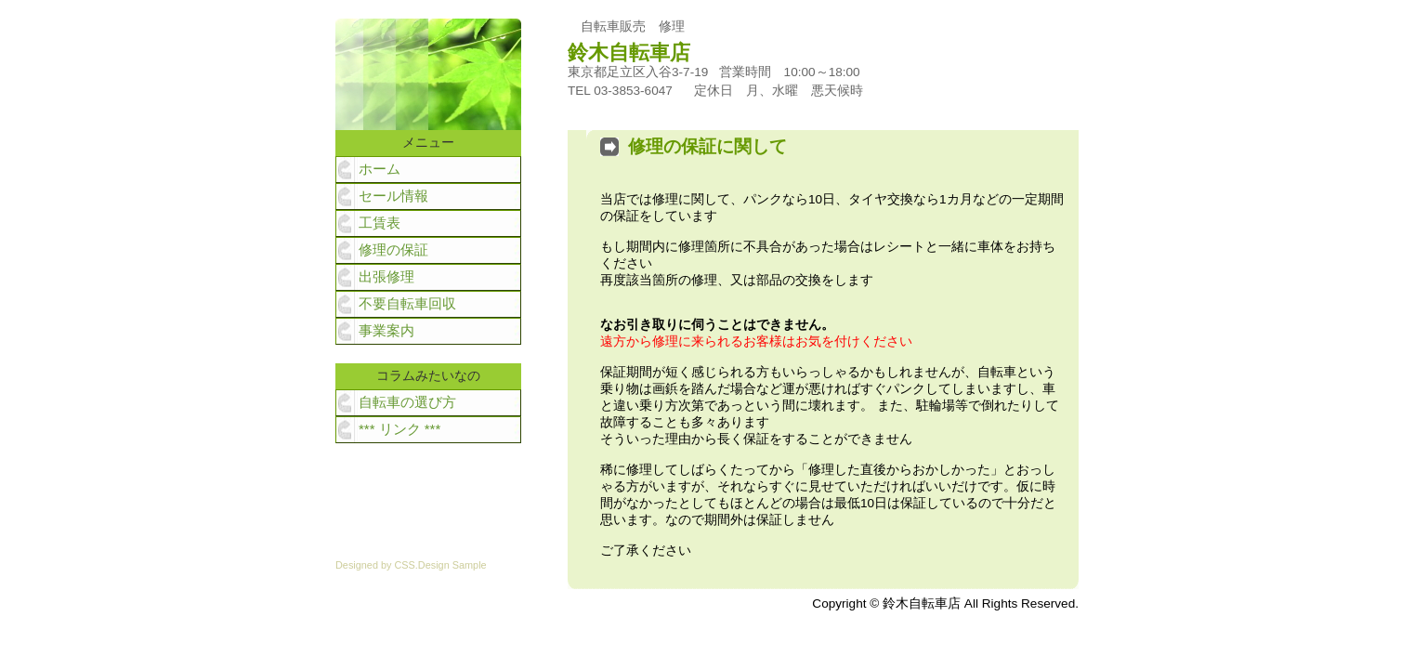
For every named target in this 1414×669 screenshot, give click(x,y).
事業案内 (386, 330)
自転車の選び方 (407, 402)
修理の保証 (393, 249)
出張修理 (386, 276)
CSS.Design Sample (440, 565)
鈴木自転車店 (639, 52)
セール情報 (393, 195)
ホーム (379, 169)
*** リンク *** (399, 429)
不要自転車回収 (407, 303)
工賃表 (379, 222)
